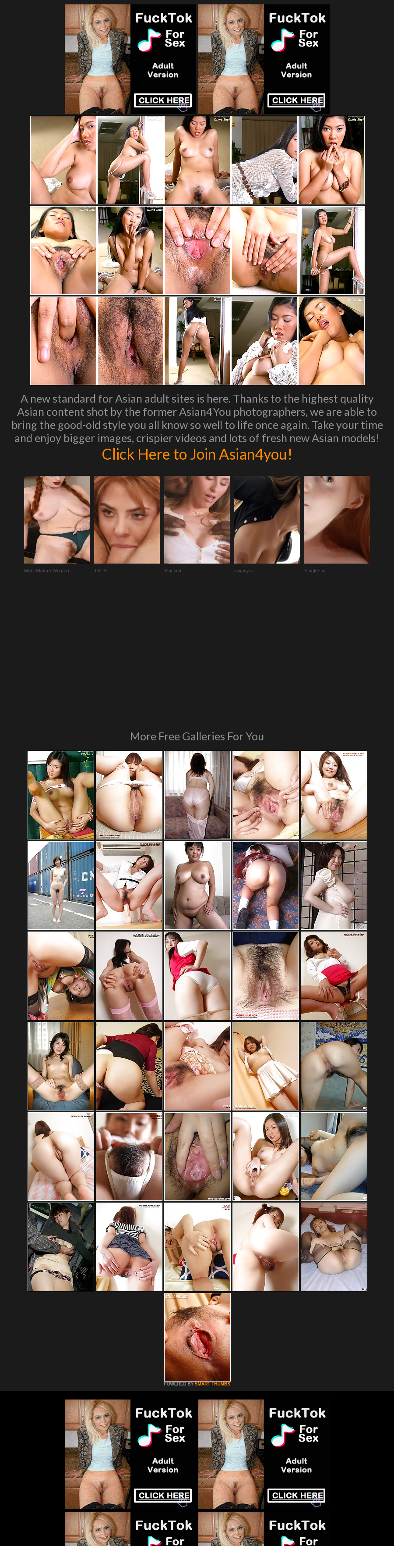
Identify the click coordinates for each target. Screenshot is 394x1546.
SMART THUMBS (212, 1264)
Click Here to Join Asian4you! (197, 453)
